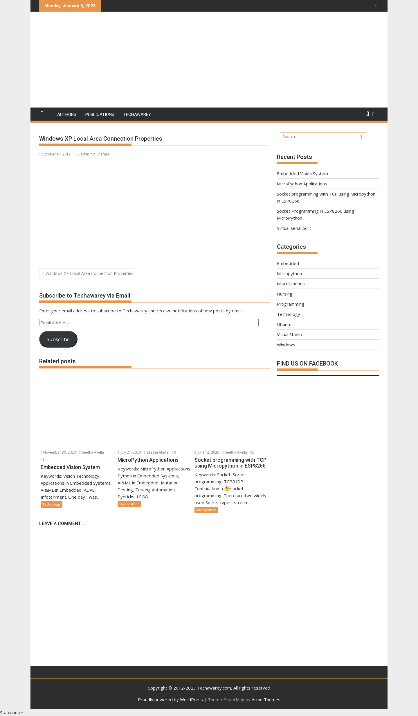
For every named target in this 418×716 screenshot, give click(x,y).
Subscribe (58, 339)
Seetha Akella (91, 452)
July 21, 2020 (129, 452)
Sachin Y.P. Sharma (92, 154)
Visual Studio (289, 334)
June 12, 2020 (206, 452)
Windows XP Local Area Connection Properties (89, 273)
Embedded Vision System (302, 173)
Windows (286, 345)
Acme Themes (266, 699)
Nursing (284, 294)
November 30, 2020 (58, 452)
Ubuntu (284, 324)
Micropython (129, 504)
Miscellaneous (291, 284)
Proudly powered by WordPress (170, 699)
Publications (99, 114)
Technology (51, 504)
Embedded (288, 263)
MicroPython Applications (302, 184)
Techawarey (137, 114)
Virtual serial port (294, 228)
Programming (290, 304)
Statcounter (12, 712)
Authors (66, 114)
